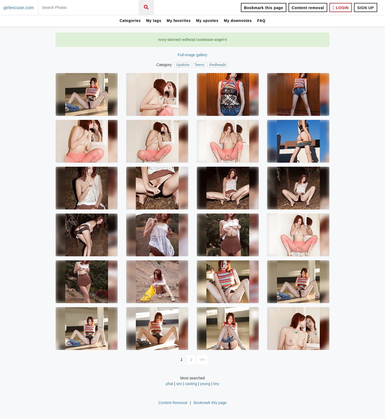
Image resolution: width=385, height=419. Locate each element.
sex (179, 384)
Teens (199, 65)
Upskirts (183, 65)
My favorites (179, 20)
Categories (130, 20)
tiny (216, 384)
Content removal (308, 8)
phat (170, 384)
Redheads (217, 65)
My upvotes (207, 20)
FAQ (261, 20)
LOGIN (341, 7)
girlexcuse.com (18, 7)
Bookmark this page (263, 8)
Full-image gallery (192, 55)
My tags (153, 20)
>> (202, 359)
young (205, 384)
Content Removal (172, 403)
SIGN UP (365, 8)
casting (191, 384)
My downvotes (238, 20)
